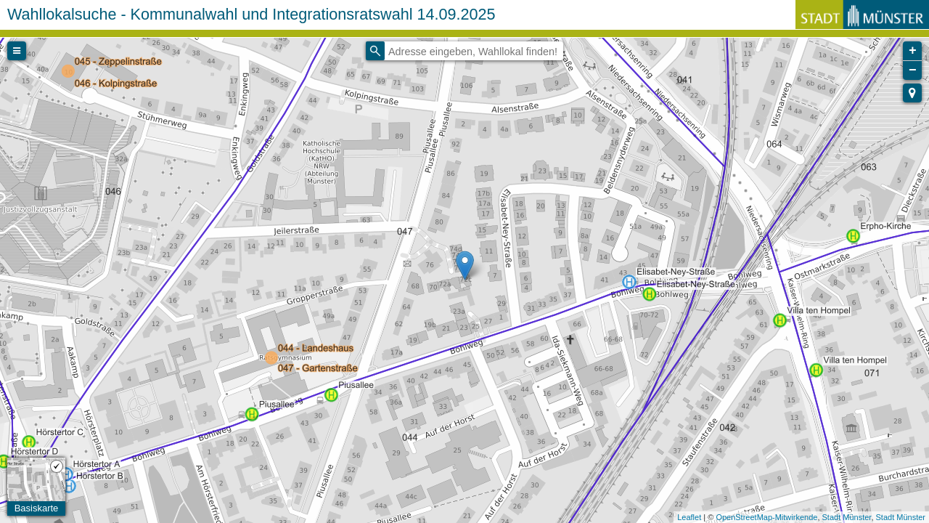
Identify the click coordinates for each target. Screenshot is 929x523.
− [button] (913, 70)
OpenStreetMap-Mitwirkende (766, 517)
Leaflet (689, 517)
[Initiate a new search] (375, 50)
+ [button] (913, 51)
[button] (912, 93)
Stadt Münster (847, 517)
